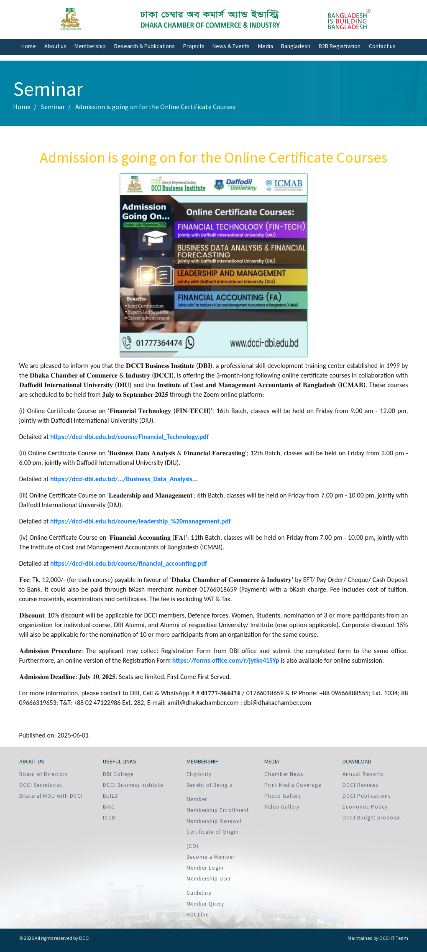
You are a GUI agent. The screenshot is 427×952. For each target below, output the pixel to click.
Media (265, 46)
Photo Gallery (282, 795)
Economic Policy (365, 806)
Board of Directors (43, 774)
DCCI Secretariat (40, 785)
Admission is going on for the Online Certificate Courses (155, 106)
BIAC (109, 806)
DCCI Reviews (360, 785)
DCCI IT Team (393, 938)
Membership (90, 46)
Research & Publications (144, 46)
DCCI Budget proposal (372, 817)
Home (28, 46)
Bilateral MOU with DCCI (51, 795)
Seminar (53, 106)
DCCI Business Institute (133, 785)
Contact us (382, 46)
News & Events (231, 46)
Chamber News (283, 774)
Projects (194, 46)
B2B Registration (340, 46)
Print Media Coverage (292, 785)
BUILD (110, 795)
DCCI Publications (367, 795)
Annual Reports (363, 774)
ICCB (109, 817)
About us (55, 46)
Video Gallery (281, 806)
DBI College (118, 774)
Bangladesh (295, 46)
